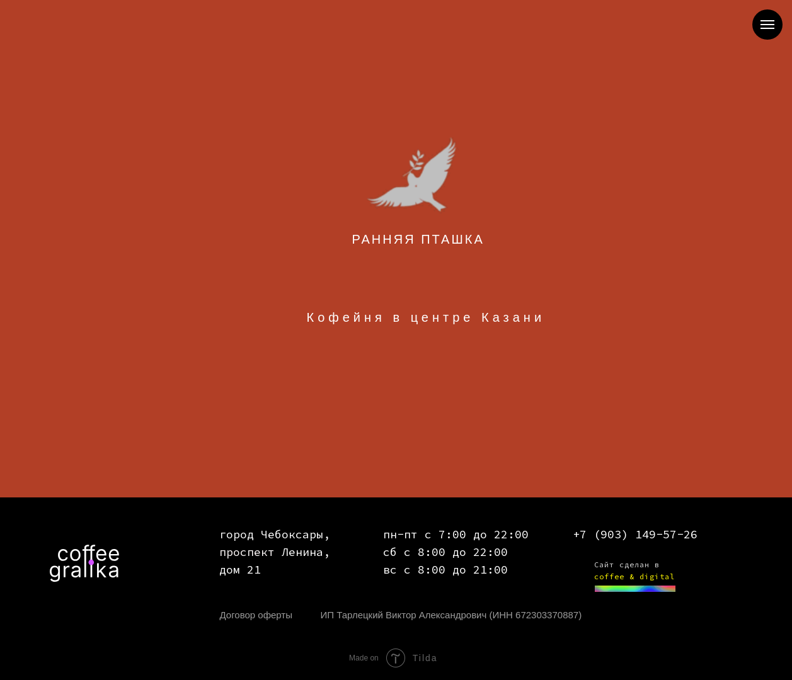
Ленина (302, 552)
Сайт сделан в (627, 564)
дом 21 (240, 569)
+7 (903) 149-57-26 (635, 534)
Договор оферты (256, 614)
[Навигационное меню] (767, 24)
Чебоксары (292, 534)
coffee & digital (634, 576)
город (236, 534)
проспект (247, 552)
